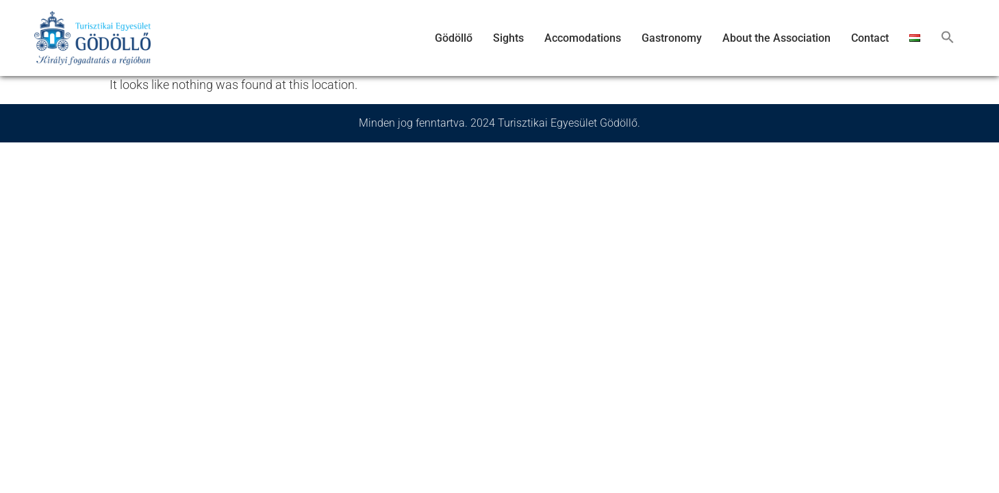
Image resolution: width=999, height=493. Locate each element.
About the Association (776, 38)
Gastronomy (672, 38)
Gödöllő (453, 38)
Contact (870, 38)
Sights (508, 38)
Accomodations (582, 38)
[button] (948, 38)
